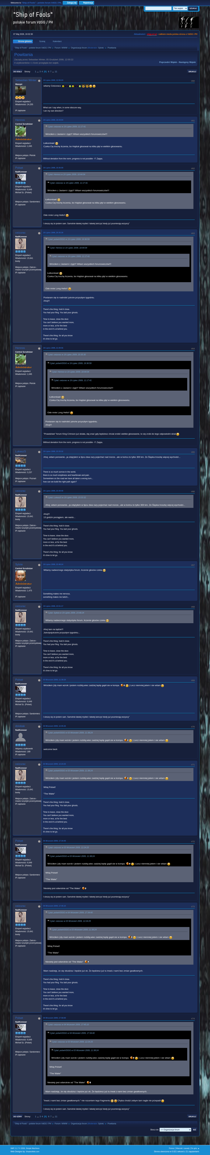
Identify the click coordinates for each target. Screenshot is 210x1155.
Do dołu (17, 72)
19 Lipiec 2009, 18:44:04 (53, 120)
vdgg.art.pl (152, 34)
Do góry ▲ (195, 1148)
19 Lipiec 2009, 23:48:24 (53, 564)
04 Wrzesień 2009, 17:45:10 (54, 906)
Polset (19, 167)
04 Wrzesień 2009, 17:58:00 (54, 1018)
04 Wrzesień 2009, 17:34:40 (54, 841)
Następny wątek (187, 62)
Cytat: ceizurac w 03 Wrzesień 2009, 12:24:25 (68, 848)
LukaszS (20, 451)
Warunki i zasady (182, 1148)
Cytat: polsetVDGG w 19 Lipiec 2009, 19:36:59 (69, 239)
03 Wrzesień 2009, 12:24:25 (54, 764)
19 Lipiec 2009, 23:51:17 (53, 606)
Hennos (20, 120)
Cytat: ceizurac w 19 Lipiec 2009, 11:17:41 (67, 126)
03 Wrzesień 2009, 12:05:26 (54, 726)
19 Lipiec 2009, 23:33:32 (53, 451)
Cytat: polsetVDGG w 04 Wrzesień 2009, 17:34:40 (70, 912)
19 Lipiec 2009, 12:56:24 (53, 80)
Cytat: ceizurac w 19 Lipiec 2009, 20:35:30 (67, 355)
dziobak (20, 726)
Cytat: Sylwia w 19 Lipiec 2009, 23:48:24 (66, 613)
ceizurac (20, 232)
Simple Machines (32, 1148)
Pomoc (172, 1148)
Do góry (17, 1117)
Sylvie (101, 48)
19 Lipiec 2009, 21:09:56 (53, 348)
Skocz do (154, 1130)
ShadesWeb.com (32, 1152)
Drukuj (192, 72)
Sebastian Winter (25, 80)
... (38, 71)
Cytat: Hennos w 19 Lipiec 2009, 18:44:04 (66, 174)
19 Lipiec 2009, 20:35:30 (53, 233)
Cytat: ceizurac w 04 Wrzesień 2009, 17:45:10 (68, 1024)
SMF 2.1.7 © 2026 (17, 1148)
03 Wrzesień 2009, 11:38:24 (54, 680)
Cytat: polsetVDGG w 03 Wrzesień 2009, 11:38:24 (70, 733)
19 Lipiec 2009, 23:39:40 (53, 491)
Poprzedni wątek (168, 62)
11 (56, 71)
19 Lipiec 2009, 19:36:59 (53, 168)
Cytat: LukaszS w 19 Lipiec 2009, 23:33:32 (67, 497)
